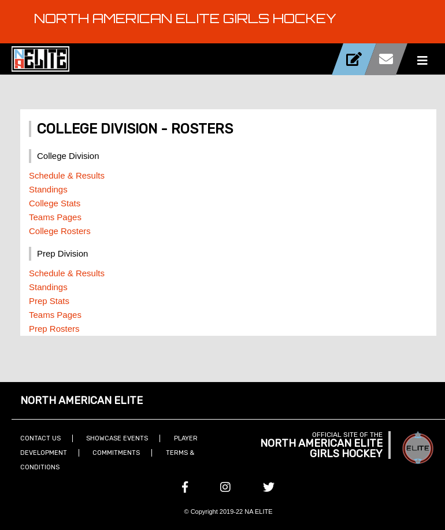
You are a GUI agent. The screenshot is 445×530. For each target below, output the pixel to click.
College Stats (54, 203)
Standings (48, 189)
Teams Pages (55, 217)
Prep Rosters (54, 328)
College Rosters (60, 231)
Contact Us (40, 438)
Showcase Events (117, 438)
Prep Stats (49, 301)
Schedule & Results (67, 175)
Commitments (116, 453)
